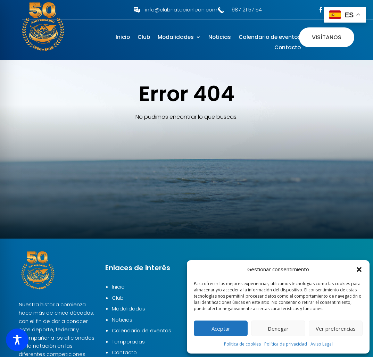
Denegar (278, 328)
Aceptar (221, 328)
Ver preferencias (336, 328)
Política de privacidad (285, 344)
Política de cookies (242, 344)
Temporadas (128, 341)
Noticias (219, 38)
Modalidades (176, 38)
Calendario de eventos (270, 38)
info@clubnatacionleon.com (181, 9)
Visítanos (326, 37)
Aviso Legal (321, 344)
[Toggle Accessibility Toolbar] (17, 340)
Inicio (123, 38)
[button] (359, 269)
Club (144, 38)
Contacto (287, 48)
